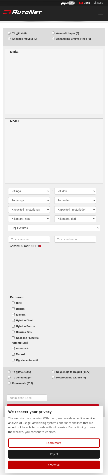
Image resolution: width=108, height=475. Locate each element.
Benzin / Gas (24, 332)
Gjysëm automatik (27, 360)
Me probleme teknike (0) (71, 377)
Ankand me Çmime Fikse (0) (73, 38)
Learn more (54, 443)
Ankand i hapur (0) (67, 33)
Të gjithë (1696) (21, 371)
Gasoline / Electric (27, 337)
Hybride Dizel (24, 320)
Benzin (20, 308)
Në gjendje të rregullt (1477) (73, 371)
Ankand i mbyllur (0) (24, 38)
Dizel (19, 303)
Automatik (22, 348)
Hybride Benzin (25, 326)
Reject (54, 454)
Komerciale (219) (22, 383)
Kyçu (98, 3)
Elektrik (20, 314)
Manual (20, 354)
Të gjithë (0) (19, 33)
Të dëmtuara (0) (21, 377)
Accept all (54, 465)
